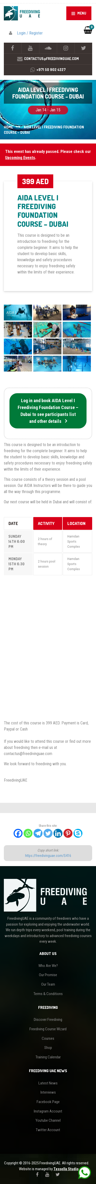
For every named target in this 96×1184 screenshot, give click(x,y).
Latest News (48, 1083)
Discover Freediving (48, 1019)
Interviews (48, 1092)
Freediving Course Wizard (48, 1029)
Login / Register (30, 33)
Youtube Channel (48, 1120)
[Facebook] (18, 833)
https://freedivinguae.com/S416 (48, 856)
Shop (48, 1047)
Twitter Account (48, 1130)
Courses (48, 1038)
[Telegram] (38, 833)
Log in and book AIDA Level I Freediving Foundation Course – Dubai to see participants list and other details (48, 411)
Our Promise (48, 975)
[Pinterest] (67, 833)
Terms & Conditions (48, 993)
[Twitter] (48, 833)
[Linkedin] (58, 833)
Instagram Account (48, 1111)
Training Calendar (48, 1057)
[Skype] (77, 833)
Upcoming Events (20, 157)
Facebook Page (48, 1101)
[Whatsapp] (28, 833)
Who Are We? (48, 965)
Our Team (48, 984)
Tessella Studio (66, 1169)
